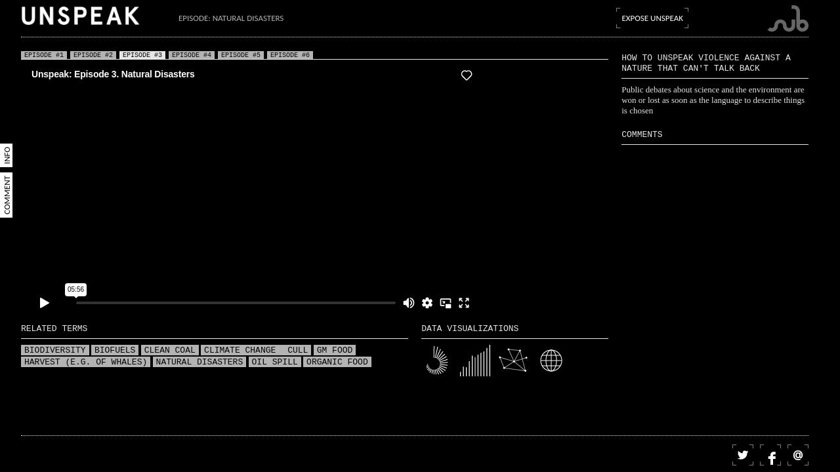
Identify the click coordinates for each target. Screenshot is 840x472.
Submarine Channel (787, 18)
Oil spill (275, 362)
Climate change (242, 351)
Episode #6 (290, 55)
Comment (7, 195)
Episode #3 (142, 55)
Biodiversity (55, 351)
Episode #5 (241, 55)
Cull (297, 351)
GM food (335, 351)
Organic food (337, 362)
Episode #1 (44, 55)
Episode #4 (191, 55)
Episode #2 (93, 55)
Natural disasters (199, 362)
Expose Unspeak (652, 18)
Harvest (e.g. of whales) (85, 362)
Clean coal (170, 351)
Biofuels (114, 351)
